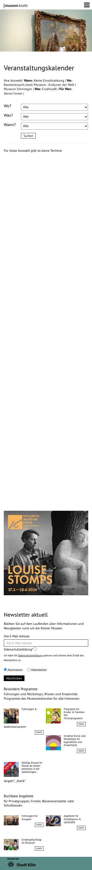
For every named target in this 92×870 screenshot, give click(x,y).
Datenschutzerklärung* (20, 649)
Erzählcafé (50, 89)
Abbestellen (37, 670)
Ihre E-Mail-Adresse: (17, 636)
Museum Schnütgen (18, 89)
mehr (39, 732)
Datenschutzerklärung (30, 655)
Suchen (28, 136)
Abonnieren (13, 670)
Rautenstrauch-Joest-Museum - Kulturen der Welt (39, 85)
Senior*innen (13, 93)
